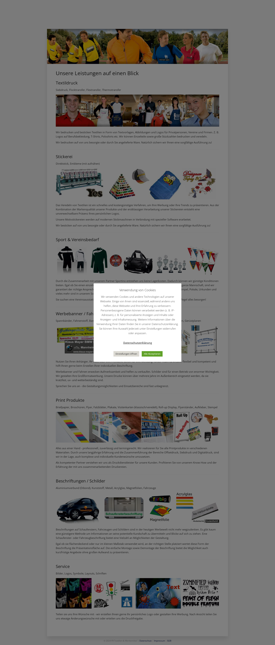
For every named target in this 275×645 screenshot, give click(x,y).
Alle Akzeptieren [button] (152, 353)
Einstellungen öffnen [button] (126, 353)
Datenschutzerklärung (137, 342)
